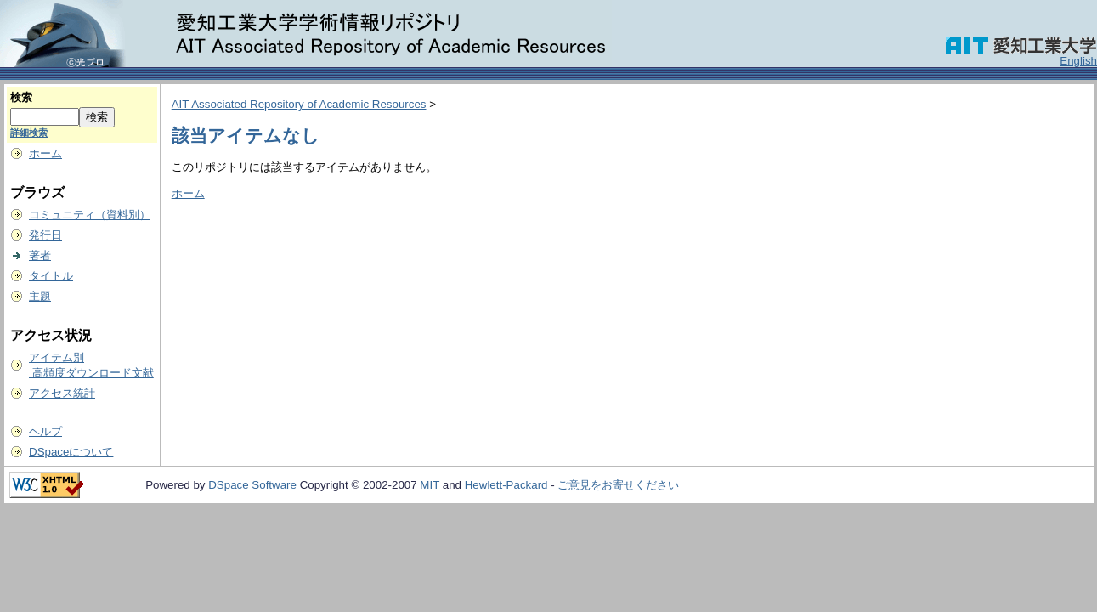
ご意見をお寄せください (618, 485)
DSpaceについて (71, 451)
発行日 (45, 235)
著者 (40, 255)
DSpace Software (252, 485)
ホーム (45, 153)
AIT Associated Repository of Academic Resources (299, 104)
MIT (429, 485)
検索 (21, 97)
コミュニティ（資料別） (89, 214)
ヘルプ (45, 431)
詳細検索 (29, 133)
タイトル (51, 275)
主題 (40, 296)
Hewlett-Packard (506, 485)
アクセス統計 (62, 393)
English (1078, 60)
